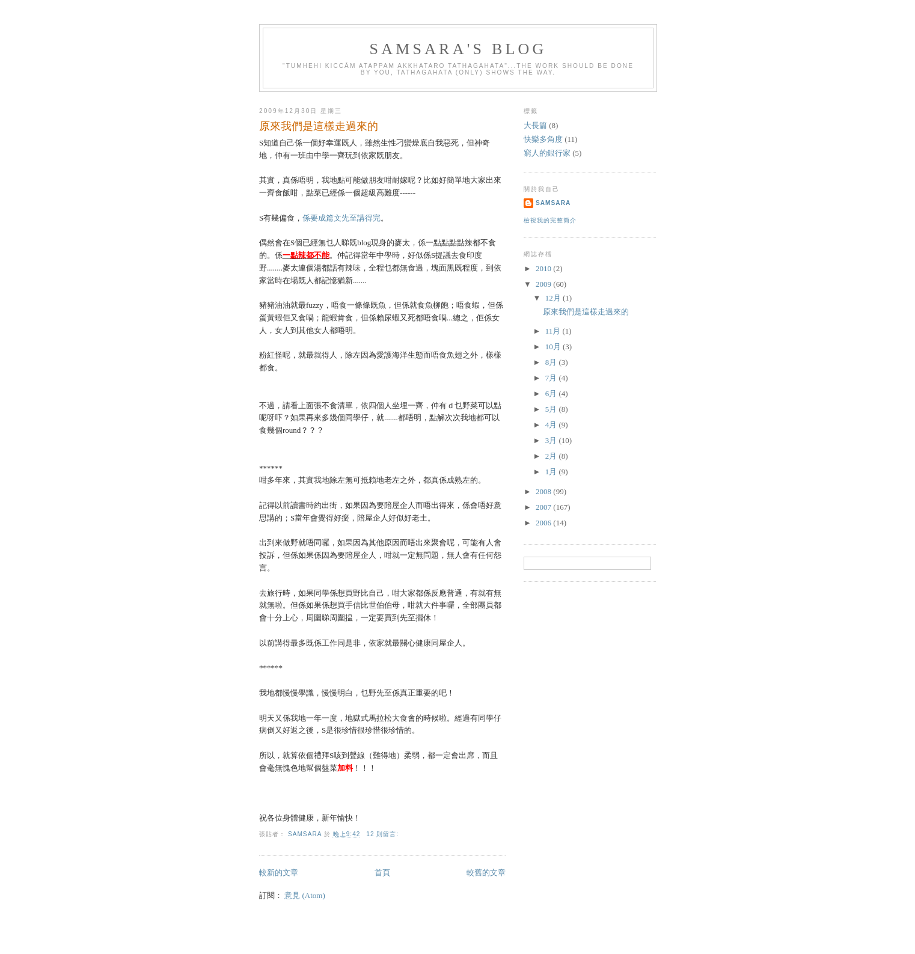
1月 (552, 471)
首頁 (382, 872)
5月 (552, 409)
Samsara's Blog (458, 49)
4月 (552, 424)
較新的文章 (278, 872)
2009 (544, 284)
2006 (544, 522)
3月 (552, 440)
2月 (552, 455)
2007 (544, 507)
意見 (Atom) (304, 895)
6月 (552, 393)
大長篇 (535, 125)
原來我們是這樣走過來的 (318, 126)
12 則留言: (383, 834)
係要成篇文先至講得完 (341, 217)
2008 (544, 491)
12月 (554, 297)
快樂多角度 (543, 139)
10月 (554, 346)
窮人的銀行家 (547, 152)
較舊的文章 (486, 872)
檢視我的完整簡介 (550, 220)
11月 (554, 330)
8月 (552, 362)
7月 (552, 377)
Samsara (553, 203)
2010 (544, 268)
